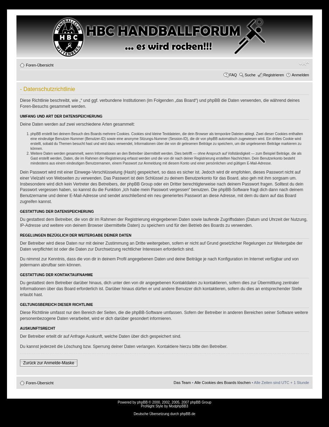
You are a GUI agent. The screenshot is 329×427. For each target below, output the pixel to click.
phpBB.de (187, 414)
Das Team (182, 382)
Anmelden (300, 75)
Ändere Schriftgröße (304, 64)
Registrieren (273, 75)
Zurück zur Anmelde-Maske (48, 362)
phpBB (142, 402)
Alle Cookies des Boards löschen (222, 382)
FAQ (233, 75)
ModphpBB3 (178, 406)
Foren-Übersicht (40, 65)
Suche (250, 75)
